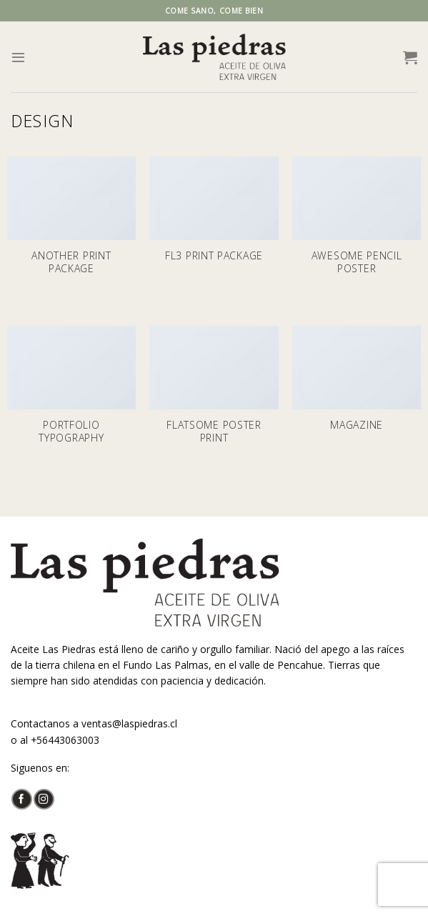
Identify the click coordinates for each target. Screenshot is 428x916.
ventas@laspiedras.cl (129, 723)
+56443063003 (65, 740)
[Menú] (18, 57)
